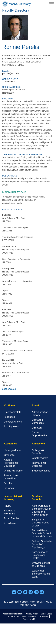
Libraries (9, 488)
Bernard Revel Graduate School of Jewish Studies (42, 533)
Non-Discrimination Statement (35, 616)
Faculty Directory (15, 10)
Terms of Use (13, 616)
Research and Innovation (11, 477)
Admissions (39, 443)
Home (16, 4)
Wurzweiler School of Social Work (41, 573)
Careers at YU (29, 619)
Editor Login (46, 614)
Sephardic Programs (9, 512)
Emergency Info (13, 412)
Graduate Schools (37, 498)
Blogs (31, 592)
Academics (10, 443)
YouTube (19, 592)
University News (13, 421)
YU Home (9, 405)
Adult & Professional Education (11, 462)
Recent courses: (12, 209)
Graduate (9, 454)
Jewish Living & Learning (13, 498)
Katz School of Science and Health (40, 555)
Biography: (8, 98)
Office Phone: (10, 79)
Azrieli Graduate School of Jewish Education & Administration (41, 510)
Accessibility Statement (13, 614)
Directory (37, 427)
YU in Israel (10, 523)
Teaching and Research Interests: (22, 154)
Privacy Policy (32, 614)
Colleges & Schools (38, 452)
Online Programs (13, 470)
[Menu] (51, 4)
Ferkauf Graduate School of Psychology (42, 544)
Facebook (14, 592)
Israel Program (40, 457)
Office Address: (11, 87)
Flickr (42, 592)
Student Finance (41, 470)
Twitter (25, 592)
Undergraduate (12, 450)
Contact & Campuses (38, 421)
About (35, 405)
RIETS (7, 505)
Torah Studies (11, 518)
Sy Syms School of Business (41, 564)
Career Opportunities (39, 434)
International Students (39, 464)
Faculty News (11, 426)
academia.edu (9, 389)
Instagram (36, 592)
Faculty (8, 483)
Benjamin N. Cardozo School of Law (41, 522)
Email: (5, 71)
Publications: (10, 176)
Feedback (9, 416)
